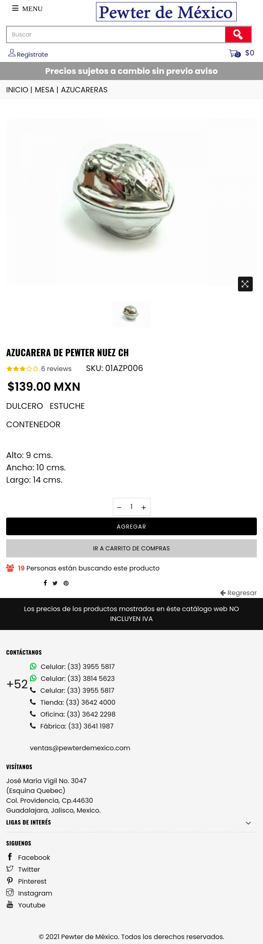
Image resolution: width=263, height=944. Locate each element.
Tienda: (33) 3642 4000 (72, 702)
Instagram (29, 893)
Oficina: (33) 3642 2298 (73, 714)
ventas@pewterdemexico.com (80, 748)
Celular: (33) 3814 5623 (72, 678)
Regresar (238, 593)
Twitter (23, 869)
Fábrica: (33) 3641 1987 (72, 726)
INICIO (20, 89)
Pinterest (26, 881)
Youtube (26, 905)
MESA (47, 89)
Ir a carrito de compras (131, 548)
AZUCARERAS (84, 90)
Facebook (28, 857)
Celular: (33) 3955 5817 (72, 666)
